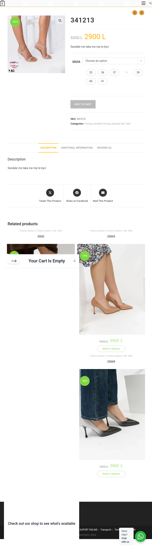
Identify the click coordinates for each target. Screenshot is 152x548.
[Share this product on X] (50, 196)
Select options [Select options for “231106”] (111, 473)
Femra (88, 123)
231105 (111, 236)
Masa (76, 61)
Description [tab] (48, 147)
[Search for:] (149, 3)
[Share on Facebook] (77, 196)
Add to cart (82, 104)
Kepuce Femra (35, 230)
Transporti (106, 529)
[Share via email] (103, 196)
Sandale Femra (101, 123)
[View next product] (141, 12)
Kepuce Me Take (53, 230)
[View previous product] (135, 12)
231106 (111, 361)
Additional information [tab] (77, 147)
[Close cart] (14, 261)
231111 (40, 236)
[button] (60, 20)
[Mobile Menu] (144, 3)
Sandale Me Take (121, 123)
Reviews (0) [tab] (104, 147)
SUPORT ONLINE (88, 529)
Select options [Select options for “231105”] (111, 348)
